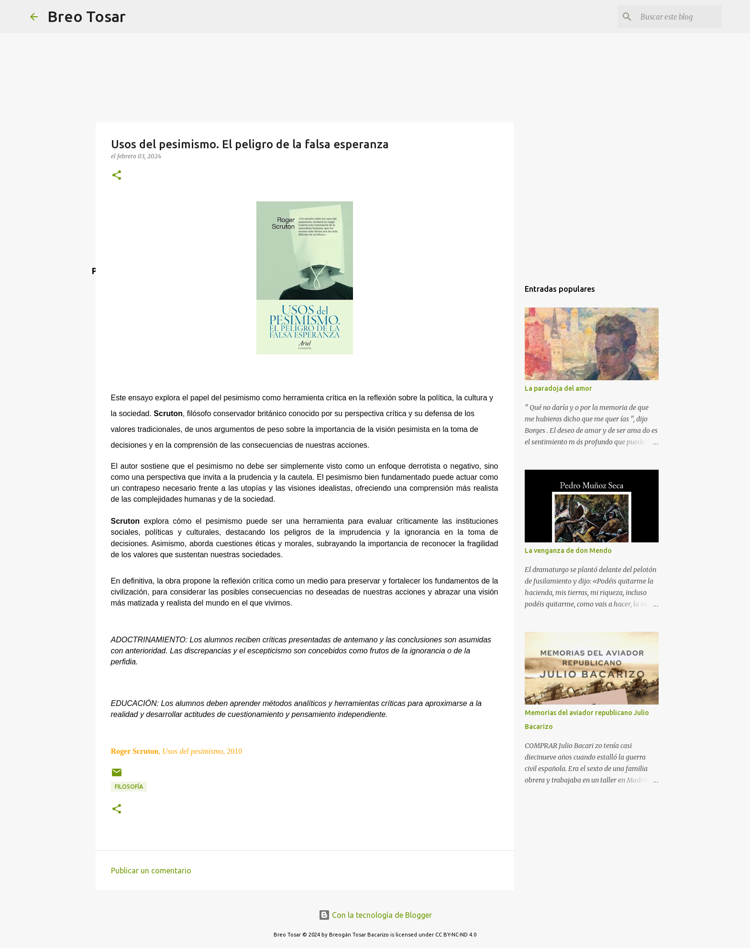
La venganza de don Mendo (568, 550)
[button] (116, 175)
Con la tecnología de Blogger (375, 915)
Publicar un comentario (151, 870)
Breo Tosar (86, 16)
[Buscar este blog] (671, 16)
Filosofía (129, 786)
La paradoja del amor (558, 388)
